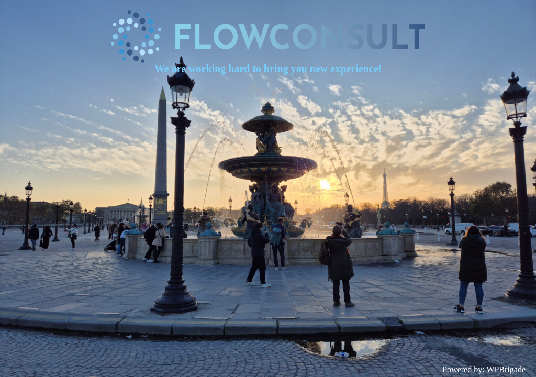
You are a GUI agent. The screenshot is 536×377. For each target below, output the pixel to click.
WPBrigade (506, 369)
